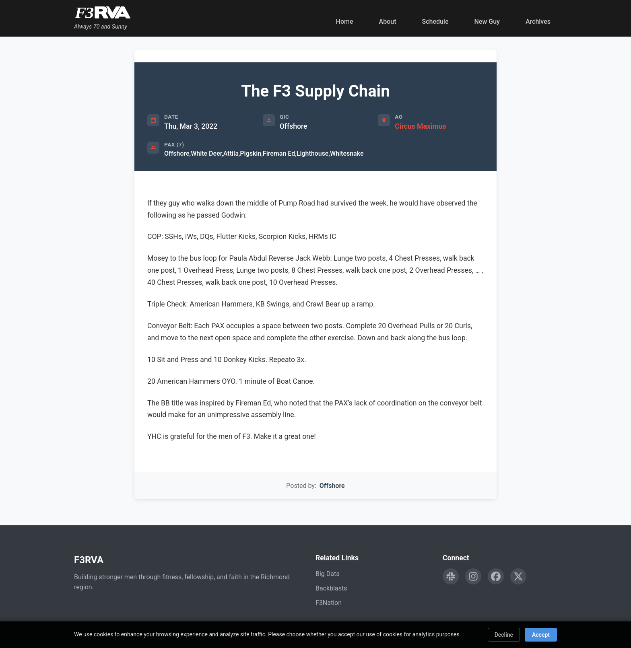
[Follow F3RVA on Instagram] (473, 576)
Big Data (328, 574)
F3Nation (329, 603)
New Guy (487, 21)
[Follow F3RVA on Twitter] (518, 576)
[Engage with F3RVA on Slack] (451, 576)
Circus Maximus (420, 126)
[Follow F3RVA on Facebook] (496, 576)
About (387, 21)
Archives (538, 21)
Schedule (435, 21)
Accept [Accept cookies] (541, 635)
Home (344, 21)
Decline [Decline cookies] (504, 635)
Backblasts (331, 588)
